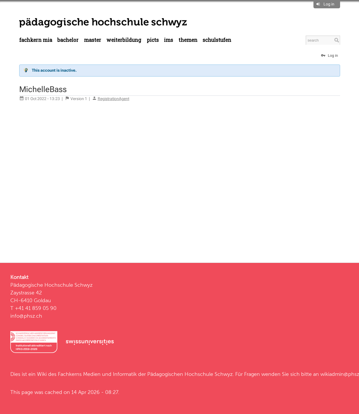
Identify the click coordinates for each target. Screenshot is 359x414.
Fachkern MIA (35, 40)
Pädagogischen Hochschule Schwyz (190, 374)
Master (92, 40)
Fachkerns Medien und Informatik (97, 374)
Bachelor (68, 40)
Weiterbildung (123, 40)
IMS (168, 40)
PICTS (153, 40)
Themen (187, 40)
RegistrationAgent (113, 98)
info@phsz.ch (26, 316)
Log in (328, 4)
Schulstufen (217, 40)
